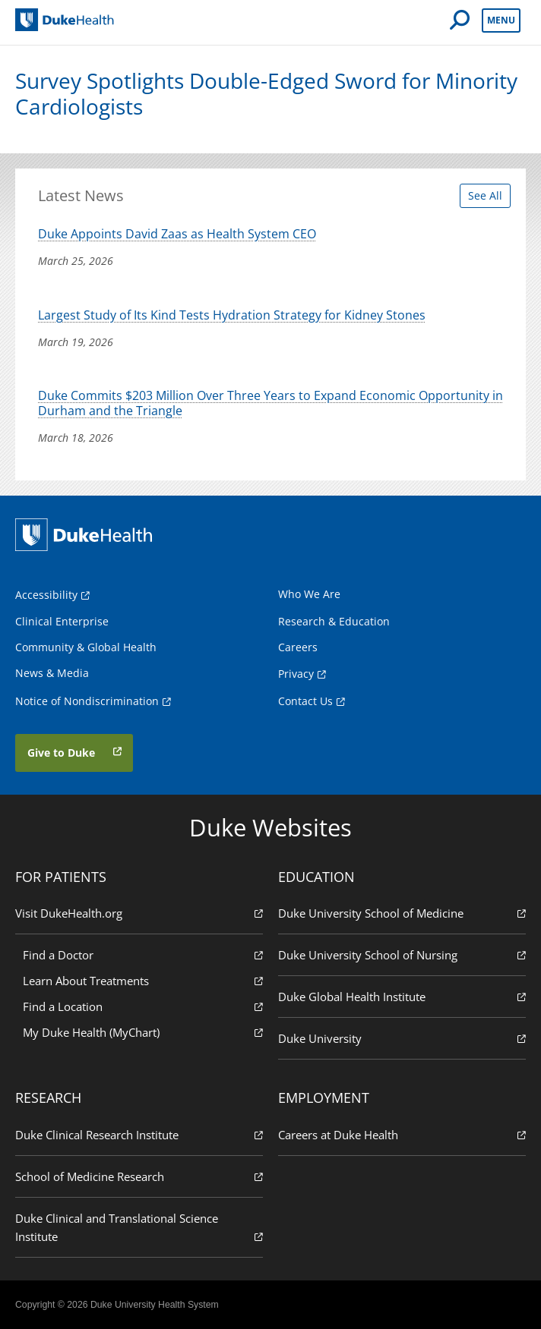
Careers (298, 647)
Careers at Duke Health (402, 1134)
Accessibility (46, 594)
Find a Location (143, 1006)
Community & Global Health (86, 647)
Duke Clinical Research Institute (139, 1134)
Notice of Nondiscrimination (87, 701)
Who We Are (309, 594)
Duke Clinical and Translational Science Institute (139, 1228)
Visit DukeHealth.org (139, 912)
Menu (501, 20)
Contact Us (305, 701)
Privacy (296, 673)
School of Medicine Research (139, 1176)
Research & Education (334, 621)
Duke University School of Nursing (402, 954)
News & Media (52, 673)
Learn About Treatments (143, 980)
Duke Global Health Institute (402, 996)
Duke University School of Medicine (402, 912)
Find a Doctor (143, 954)
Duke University (402, 1038)
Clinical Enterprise (62, 621)
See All (485, 195)
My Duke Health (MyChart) (143, 1032)
